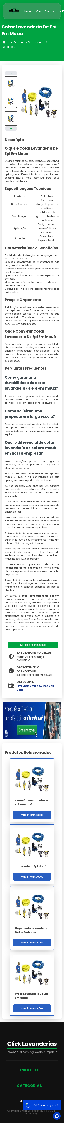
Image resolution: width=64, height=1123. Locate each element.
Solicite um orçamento (33, 644)
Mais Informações (32, 815)
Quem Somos (45, 11)
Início (27, 11)
